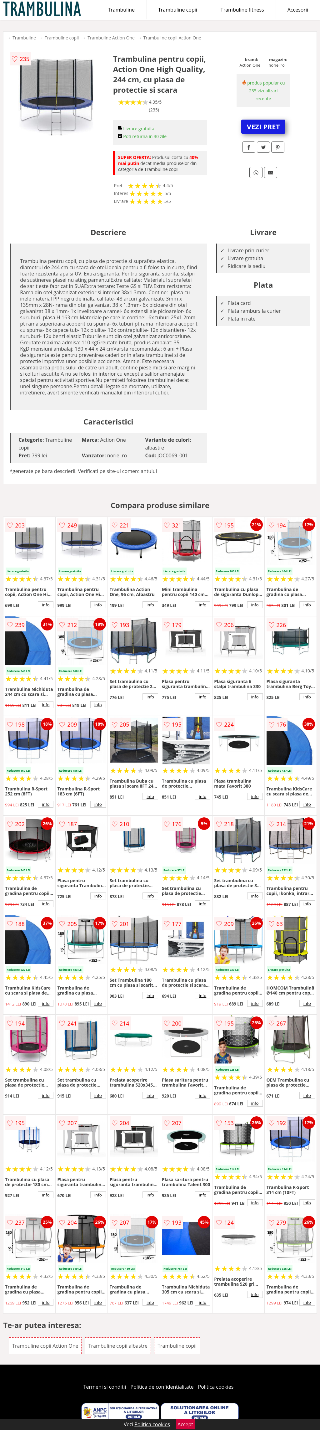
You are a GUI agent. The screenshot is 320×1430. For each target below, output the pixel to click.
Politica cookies (216, 1386)
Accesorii (298, 9)
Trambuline (121, 9)
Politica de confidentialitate (162, 1386)
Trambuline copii (177, 9)
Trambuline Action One (111, 38)
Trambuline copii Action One (172, 38)
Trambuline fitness (242, 9)
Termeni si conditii (104, 1386)
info (45, 605)
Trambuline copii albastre (118, 1345)
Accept (185, 1424)
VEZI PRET (263, 126)
